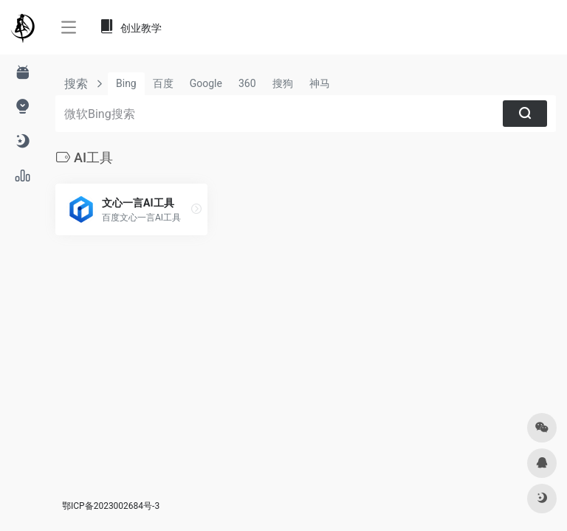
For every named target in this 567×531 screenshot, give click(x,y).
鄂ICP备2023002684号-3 (110, 506)
